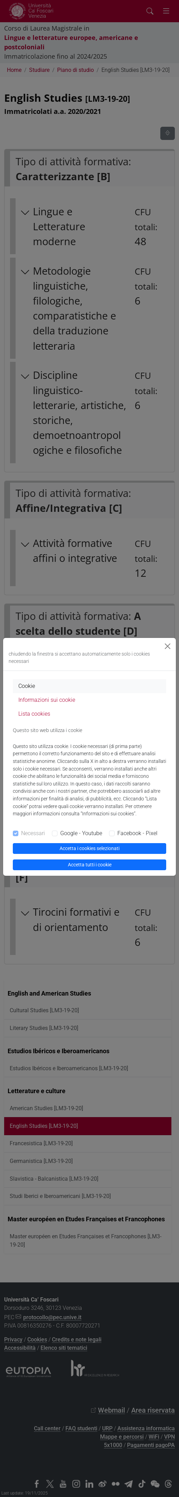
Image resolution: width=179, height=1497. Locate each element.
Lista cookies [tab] (34, 713)
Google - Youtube (81, 833)
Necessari (33, 833)
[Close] (167, 646)
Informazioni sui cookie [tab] (46, 700)
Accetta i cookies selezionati (89, 848)
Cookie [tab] (26, 686)
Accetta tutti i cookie (89, 864)
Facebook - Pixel (137, 833)
